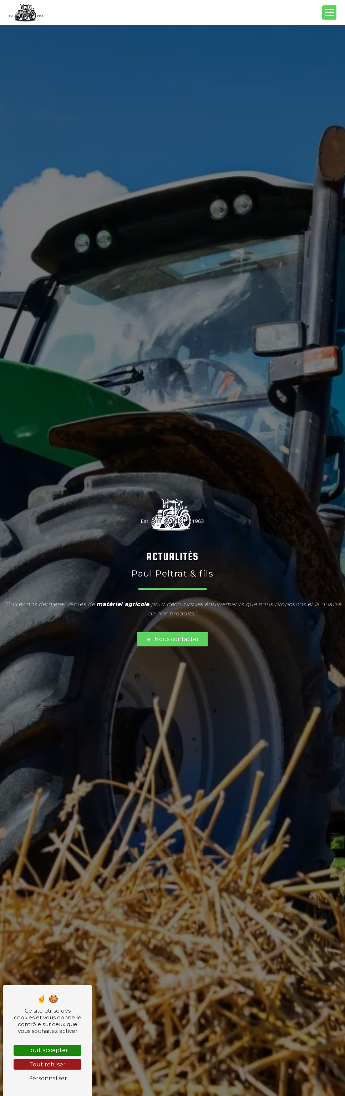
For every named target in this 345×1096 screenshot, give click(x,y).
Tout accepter (47, 1050)
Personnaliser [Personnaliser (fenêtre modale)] (47, 1078)
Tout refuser (47, 1064)
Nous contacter (172, 639)
